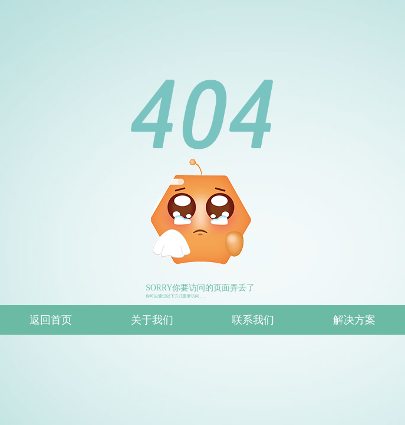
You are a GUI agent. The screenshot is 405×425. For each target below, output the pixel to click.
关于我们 (152, 320)
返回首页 (50, 320)
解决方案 (354, 320)
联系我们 (253, 320)
